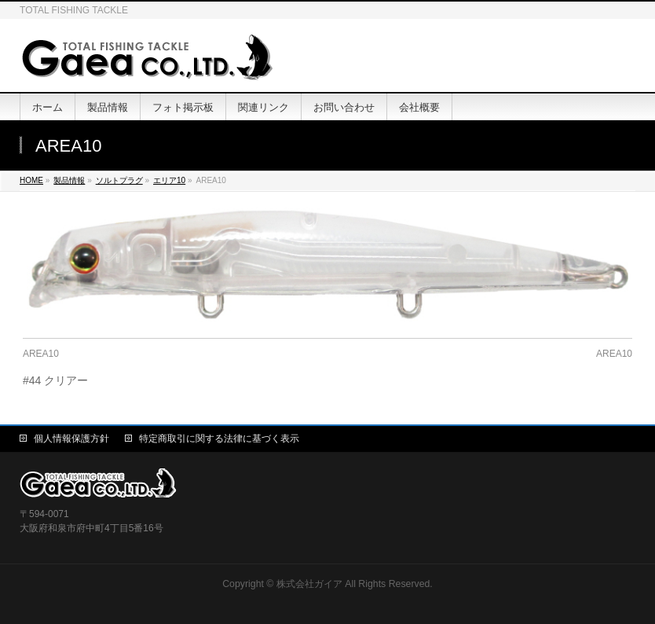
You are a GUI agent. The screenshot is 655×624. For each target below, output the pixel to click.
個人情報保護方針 (71, 438)
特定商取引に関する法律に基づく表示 (219, 438)
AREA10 (41, 353)
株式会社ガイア (309, 583)
